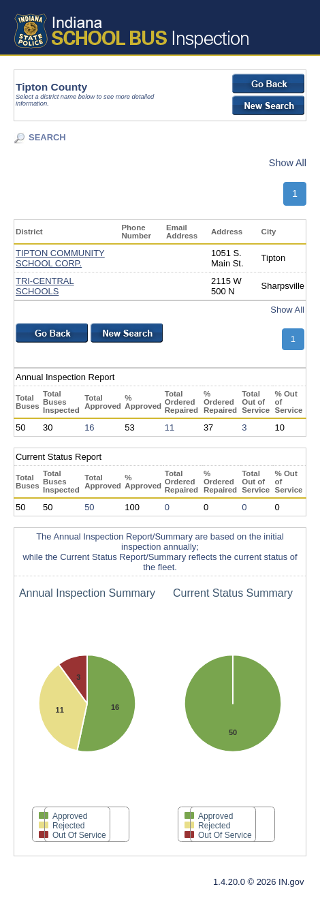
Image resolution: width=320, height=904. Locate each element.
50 (89, 507)
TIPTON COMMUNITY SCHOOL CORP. (60, 258)
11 (169, 427)
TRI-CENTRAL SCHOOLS (45, 286)
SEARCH (47, 137)
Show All (287, 162)
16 (89, 427)
